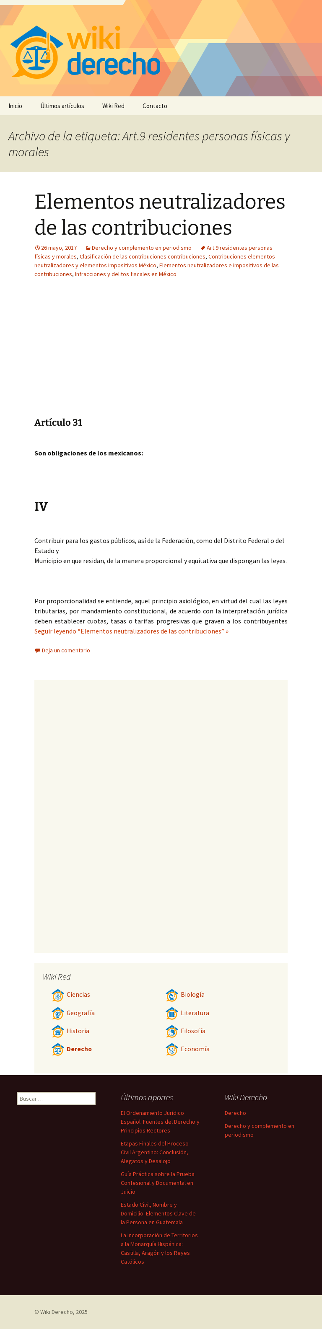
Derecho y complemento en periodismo (142, 247)
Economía (187, 1049)
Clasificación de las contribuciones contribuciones (142, 256)
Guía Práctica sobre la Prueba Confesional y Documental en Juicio (158, 1182)
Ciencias (70, 994)
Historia (70, 1031)
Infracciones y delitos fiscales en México (126, 274)
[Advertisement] (109, 354)
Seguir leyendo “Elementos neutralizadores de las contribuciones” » (131, 631)
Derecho (71, 1049)
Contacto (155, 106)
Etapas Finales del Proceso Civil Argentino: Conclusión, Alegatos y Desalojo (155, 1152)
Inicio (15, 106)
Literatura (187, 1013)
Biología (185, 994)
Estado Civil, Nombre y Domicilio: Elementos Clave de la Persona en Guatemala (158, 1213)
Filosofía (185, 1031)
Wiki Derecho (56, 1312)
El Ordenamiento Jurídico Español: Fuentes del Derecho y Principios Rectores (160, 1121)
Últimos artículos (62, 106)
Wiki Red (113, 106)
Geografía (73, 1013)
